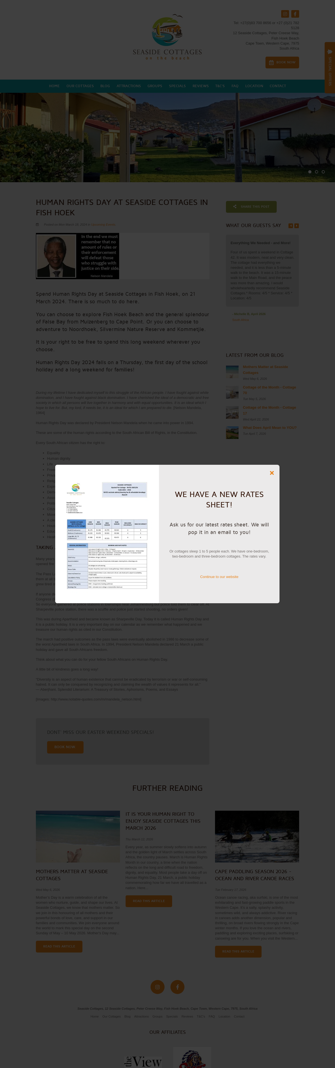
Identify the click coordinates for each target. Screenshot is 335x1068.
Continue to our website (219, 577)
